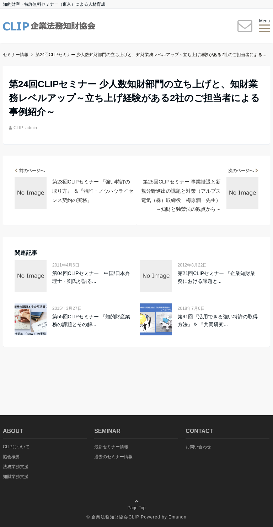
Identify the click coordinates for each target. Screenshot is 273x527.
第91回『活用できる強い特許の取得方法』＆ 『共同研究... (218, 320)
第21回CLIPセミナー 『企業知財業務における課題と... (217, 277)
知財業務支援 (15, 476)
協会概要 (11, 456)
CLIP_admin (25, 127)
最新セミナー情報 (111, 446)
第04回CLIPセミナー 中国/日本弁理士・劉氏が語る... (91, 277)
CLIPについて (16, 446)
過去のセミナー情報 (113, 456)
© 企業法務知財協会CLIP (112, 517)
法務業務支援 (15, 466)
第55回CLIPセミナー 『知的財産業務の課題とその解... (91, 320)
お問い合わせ (198, 446)
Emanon (177, 517)
